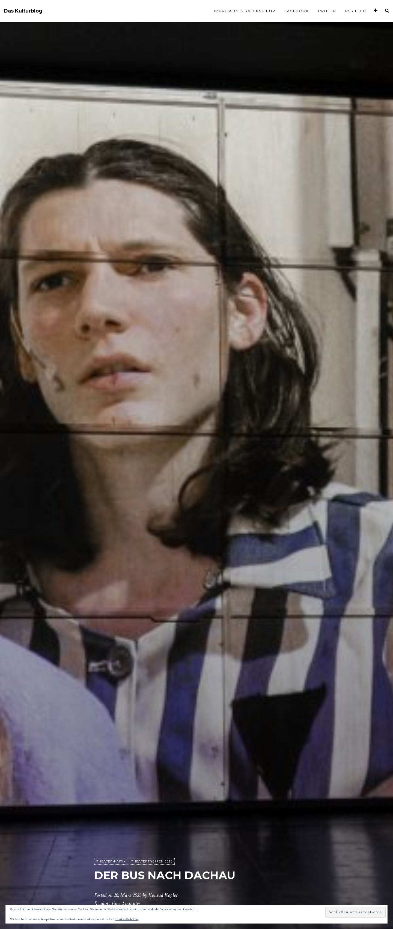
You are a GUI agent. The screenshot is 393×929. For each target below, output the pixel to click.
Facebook (297, 11)
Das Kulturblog (23, 11)
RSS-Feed (355, 11)
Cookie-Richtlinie (126, 919)
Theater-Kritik (111, 861)
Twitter (327, 11)
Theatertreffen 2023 (151, 861)
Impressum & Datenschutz (245, 11)
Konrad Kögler (163, 895)
